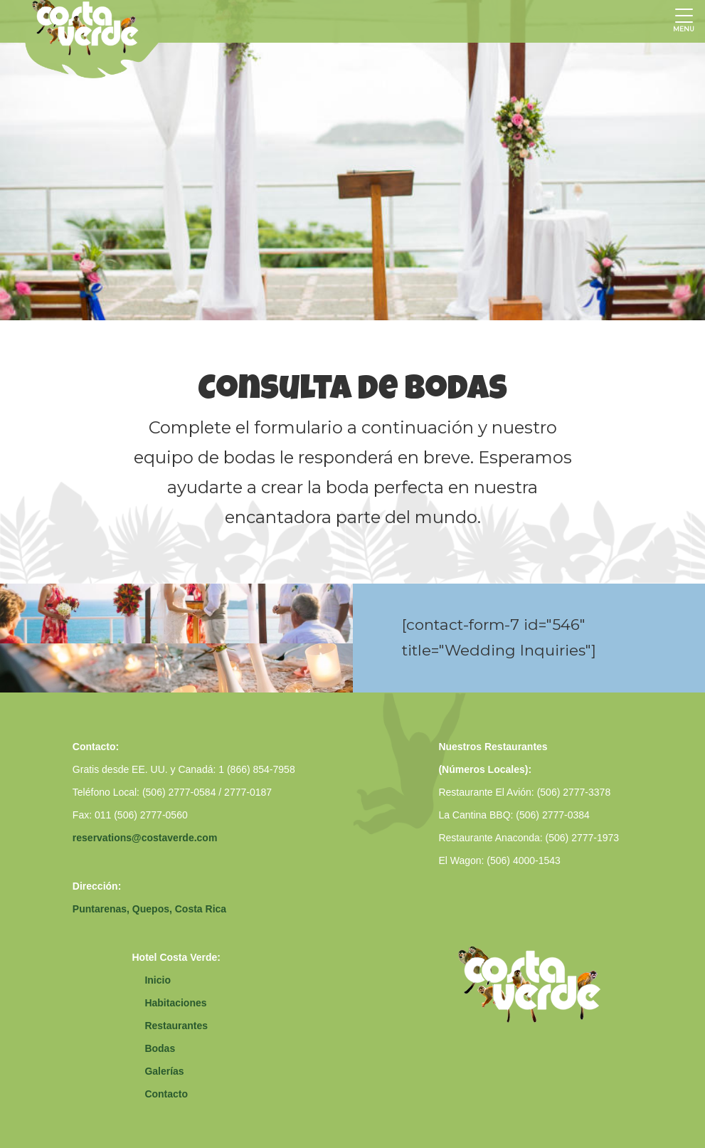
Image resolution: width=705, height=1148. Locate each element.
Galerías (164, 1071)
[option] (352, 160)
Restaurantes (176, 1025)
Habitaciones (175, 1003)
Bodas (159, 1048)
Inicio (157, 980)
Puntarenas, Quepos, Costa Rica (149, 909)
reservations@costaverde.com (145, 837)
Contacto (166, 1094)
